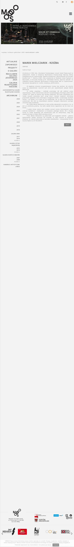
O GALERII (12, 71)
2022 (18, 114)
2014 (18, 150)
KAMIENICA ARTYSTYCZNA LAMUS (12, 165)
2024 (18, 106)
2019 (18, 126)
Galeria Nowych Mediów (11, 155)
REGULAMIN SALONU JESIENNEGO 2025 (11, 77)
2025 (18, 103)
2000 (23, 52)
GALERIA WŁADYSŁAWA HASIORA (10, 85)
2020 (18, 122)
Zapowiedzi (11, 64)
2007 (18, 158)
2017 (18, 136)
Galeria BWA (17, 52)
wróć (67, 125)
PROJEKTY (12, 68)
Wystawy (4, 52)
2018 (18, 130)
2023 (18, 110)
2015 (18, 148)
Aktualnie (12, 61)
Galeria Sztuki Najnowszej (15, 144)
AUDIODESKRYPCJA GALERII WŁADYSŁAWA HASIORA (11, 91)
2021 (18, 118)
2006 (18, 160)
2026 (18, 99)
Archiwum (10, 52)
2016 (18, 138)
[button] (57, 2)
